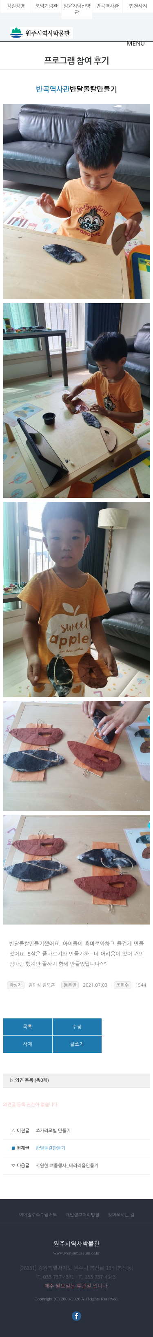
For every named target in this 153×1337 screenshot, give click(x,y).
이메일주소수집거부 (38, 1215)
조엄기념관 (46, 6)
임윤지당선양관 (77, 9)
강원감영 (16, 6)
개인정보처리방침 (83, 1215)
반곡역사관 (107, 6)
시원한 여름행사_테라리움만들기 (66, 1165)
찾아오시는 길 (121, 1215)
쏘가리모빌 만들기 (53, 1131)
